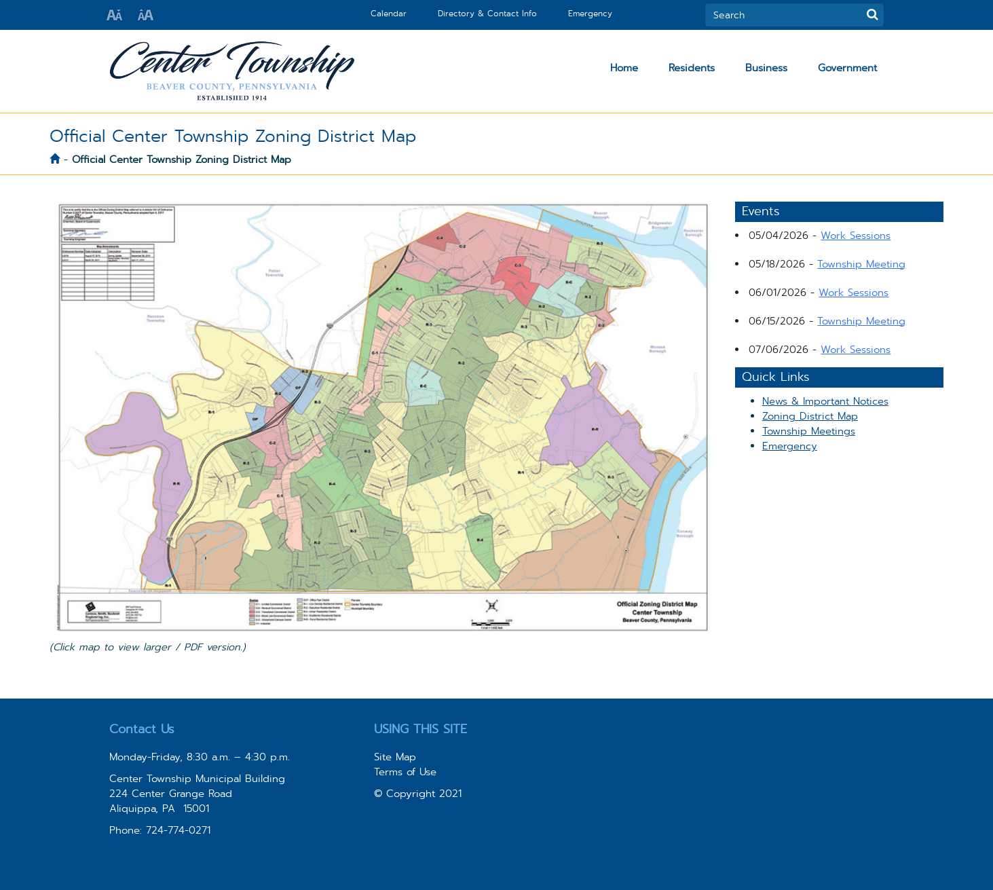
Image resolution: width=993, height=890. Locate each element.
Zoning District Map (810, 416)
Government (847, 68)
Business (766, 68)
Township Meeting (861, 264)
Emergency (590, 13)
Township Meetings (808, 431)
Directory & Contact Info (487, 13)
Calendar (389, 13)
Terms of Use (405, 772)
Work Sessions (856, 235)
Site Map (395, 757)
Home (624, 68)
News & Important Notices (825, 401)
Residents (692, 68)
